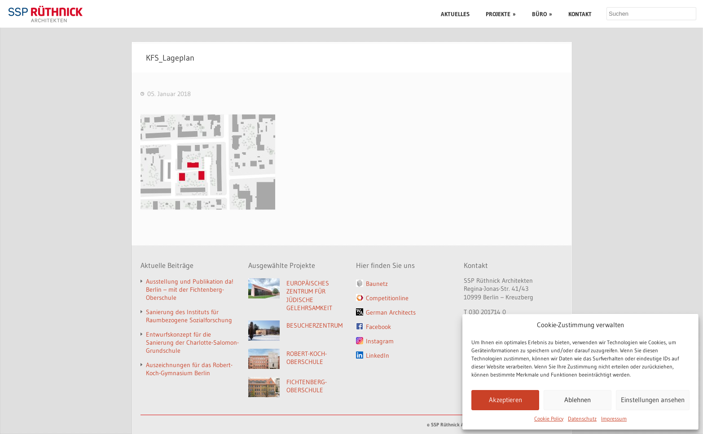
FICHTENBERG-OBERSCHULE (306, 386)
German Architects (391, 312)
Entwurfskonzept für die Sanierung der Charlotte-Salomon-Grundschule (192, 342)
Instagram (380, 341)
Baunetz (377, 284)
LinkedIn (377, 355)
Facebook (378, 327)
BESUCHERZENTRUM (314, 325)
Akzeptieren (505, 399)
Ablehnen (577, 399)
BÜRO (542, 14)
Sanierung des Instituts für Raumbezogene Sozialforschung (189, 316)
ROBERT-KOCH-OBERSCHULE (306, 358)
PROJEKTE (501, 14)
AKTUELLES (455, 14)
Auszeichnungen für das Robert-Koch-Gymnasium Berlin (189, 369)
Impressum (614, 418)
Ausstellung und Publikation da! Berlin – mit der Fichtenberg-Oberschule (189, 289)
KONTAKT (580, 14)
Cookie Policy (548, 418)
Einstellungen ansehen (653, 399)
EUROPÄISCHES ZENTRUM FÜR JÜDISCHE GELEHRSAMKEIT (309, 295)
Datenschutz (582, 418)
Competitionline (387, 298)
